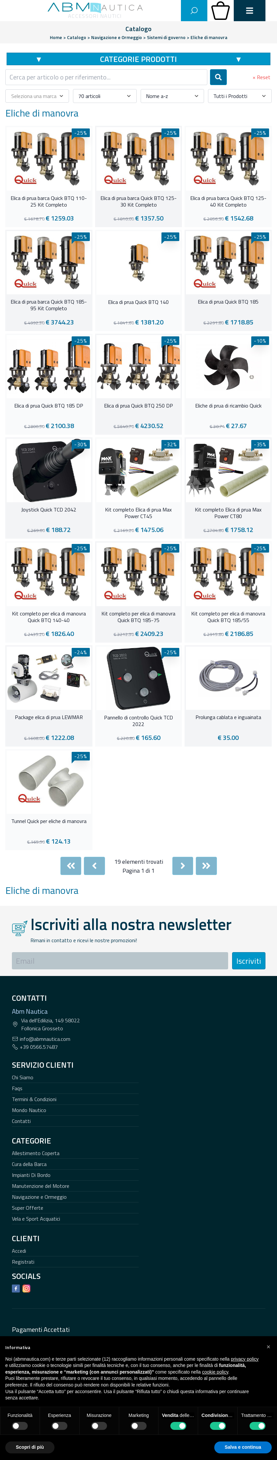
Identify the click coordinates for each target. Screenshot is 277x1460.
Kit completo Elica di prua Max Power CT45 (138, 513)
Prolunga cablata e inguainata (228, 717)
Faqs (17, 1088)
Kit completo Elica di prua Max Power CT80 (228, 513)
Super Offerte (27, 1208)
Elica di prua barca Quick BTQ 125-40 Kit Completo (228, 202)
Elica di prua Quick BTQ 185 (228, 302)
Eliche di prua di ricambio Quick (228, 406)
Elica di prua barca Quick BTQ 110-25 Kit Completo (49, 202)
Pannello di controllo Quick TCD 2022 (138, 721)
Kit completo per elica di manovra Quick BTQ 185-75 (138, 617)
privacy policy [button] (245, 1359)
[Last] (206, 866)
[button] (268, 1346)
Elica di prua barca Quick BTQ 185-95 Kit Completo (49, 305)
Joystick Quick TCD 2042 (48, 509)
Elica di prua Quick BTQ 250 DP (138, 406)
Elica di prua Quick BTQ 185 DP (48, 406)
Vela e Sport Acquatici (36, 1219)
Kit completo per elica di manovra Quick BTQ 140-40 (49, 617)
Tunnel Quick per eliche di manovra (49, 821)
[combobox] (106, 77)
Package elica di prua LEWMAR (49, 717)
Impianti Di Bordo (31, 1175)
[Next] (182, 866)
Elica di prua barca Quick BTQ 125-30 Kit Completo (138, 202)
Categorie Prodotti (138, 59)
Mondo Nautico (29, 1110)
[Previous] (94, 866)
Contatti (21, 1121)
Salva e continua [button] (243, 1447)
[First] (71, 866)
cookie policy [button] (215, 1372)
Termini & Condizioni (34, 1099)
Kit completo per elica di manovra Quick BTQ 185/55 (228, 617)
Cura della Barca (29, 1164)
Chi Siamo (22, 1077)
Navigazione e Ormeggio (39, 1197)
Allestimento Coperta (35, 1153)
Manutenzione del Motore (40, 1186)
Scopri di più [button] (30, 1447)
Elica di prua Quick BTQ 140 (138, 302)
